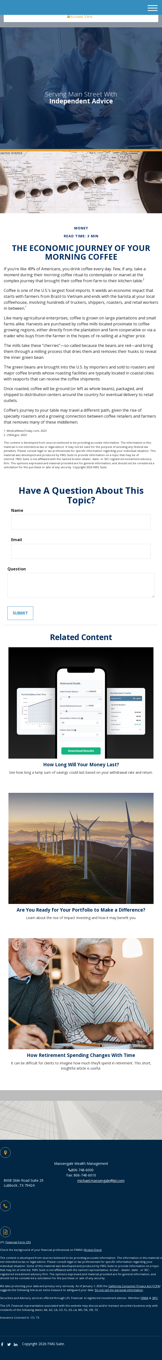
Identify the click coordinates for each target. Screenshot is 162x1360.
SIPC (155, 1298)
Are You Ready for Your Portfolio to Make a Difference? (81, 910)
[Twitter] (10, 1344)
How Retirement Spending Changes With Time (81, 1055)
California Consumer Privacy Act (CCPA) (134, 1286)
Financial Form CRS (18, 1242)
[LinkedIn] (16, 1344)
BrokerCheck (93, 1250)
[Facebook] (3, 1344)
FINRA (144, 1298)
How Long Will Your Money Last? (81, 764)
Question (16, 569)
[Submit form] (20, 613)
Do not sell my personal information (119, 1290)
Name (17, 510)
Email (16, 539)
